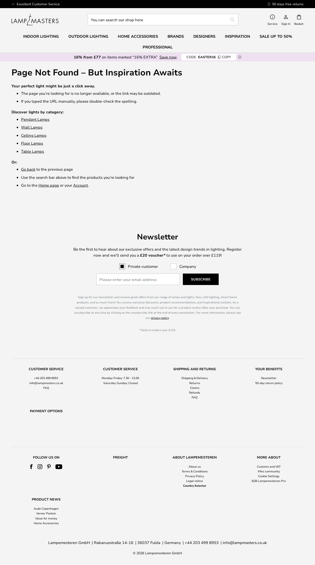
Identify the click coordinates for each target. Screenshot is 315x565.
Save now (168, 56)
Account (80, 185)
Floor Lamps (32, 143)
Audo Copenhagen (46, 508)
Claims (194, 375)
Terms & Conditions (195, 471)
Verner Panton (46, 513)
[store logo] (35, 19)
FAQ (46, 375)
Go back (28, 169)
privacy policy (160, 305)
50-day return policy (268, 370)
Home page (48, 185)
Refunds (194, 380)
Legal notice (194, 481)
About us (195, 466)
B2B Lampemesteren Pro (269, 481)
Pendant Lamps (35, 119)
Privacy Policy (194, 476)
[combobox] (163, 19)
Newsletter (269, 366)
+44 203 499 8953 (46, 366)
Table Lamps (32, 151)
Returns (194, 370)
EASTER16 (208, 57)
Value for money (46, 518)
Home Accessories (46, 523)
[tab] (46, 371)
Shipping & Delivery (194, 366)
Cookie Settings (268, 476)
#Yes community (269, 471)
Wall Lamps (32, 127)
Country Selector (194, 485)
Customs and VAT (269, 466)
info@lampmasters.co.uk (46, 370)
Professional (158, 47)
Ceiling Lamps (33, 135)
